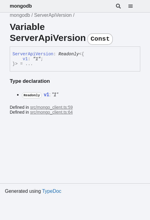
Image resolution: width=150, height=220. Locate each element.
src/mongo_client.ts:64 (51, 112)
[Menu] (134, 6)
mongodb (21, 6)
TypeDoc (51, 191)
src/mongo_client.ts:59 (51, 107)
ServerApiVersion (53, 15)
